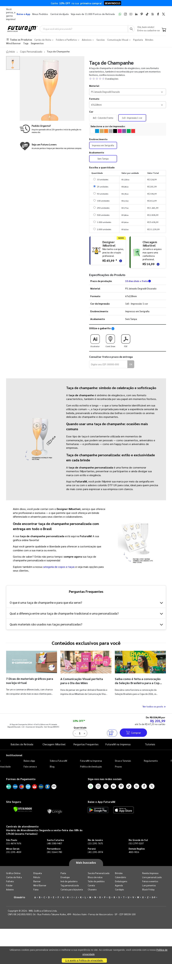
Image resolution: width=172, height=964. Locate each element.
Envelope (65, 877)
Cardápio (119, 889)
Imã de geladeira (69, 881)
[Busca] (131, 29)
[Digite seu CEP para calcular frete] (108, 364)
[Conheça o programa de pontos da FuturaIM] (52, 146)
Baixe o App (29, 760)
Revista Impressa (150, 873)
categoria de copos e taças (59, 566)
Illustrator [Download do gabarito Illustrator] (95, 340)
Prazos (118, 766)
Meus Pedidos (40, 13)
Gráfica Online (13, 873)
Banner (37, 881)
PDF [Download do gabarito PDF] (126, 340)
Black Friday (148, 889)
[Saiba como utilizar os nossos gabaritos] (112, 328)
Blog (52, 766)
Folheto (10, 881)
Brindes (118, 873)
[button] (127, 79)
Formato (94, 98)
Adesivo (10, 889)
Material (94, 85)
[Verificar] (22, 809)
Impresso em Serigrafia (103, 145)
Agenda (119, 885)
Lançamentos (149, 885)
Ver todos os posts (154, 706)
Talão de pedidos (96, 881)
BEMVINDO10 (112, 3)
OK (130, 364)
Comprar (133, 732)
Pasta (63, 873)
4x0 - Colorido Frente (103, 117)
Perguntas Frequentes (86, 744)
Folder (9, 885)
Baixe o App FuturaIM (101, 801)
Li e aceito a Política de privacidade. (84, 960)
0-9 (153, 897)
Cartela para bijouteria (72, 889)
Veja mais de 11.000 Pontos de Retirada (93, 13)
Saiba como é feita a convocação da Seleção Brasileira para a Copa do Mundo (138, 683)
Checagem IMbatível (54, 744)
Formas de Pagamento (21, 779)
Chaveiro (92, 889)
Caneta (91, 885)
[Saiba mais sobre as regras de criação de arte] (120, 260)
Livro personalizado (152, 877)
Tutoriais (150, 744)
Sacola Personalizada (98, 873)
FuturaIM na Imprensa (117, 744)
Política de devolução (91, 766)
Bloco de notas (95, 877)
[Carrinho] (164, 30)
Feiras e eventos (150, 881)
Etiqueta (37, 873)
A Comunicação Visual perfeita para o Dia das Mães (82, 681)
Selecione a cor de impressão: (108, 126)
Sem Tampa (103, 158)
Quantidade (80, 727)
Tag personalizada (70, 885)
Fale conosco (30, 766)
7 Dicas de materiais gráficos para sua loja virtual (26, 680)
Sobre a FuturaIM (58, 760)
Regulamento (151, 760)
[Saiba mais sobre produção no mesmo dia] (52, 128)
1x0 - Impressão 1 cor (132, 117)
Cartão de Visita (14, 877)
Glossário (19, 897)
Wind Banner (39, 885)
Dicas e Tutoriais (123, 760)
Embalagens (121, 881)
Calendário (120, 877)
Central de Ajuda (59, 13)
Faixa (35, 889)
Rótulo (36, 877)
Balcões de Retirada (22, 744)
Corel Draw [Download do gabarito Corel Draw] (110, 340)
